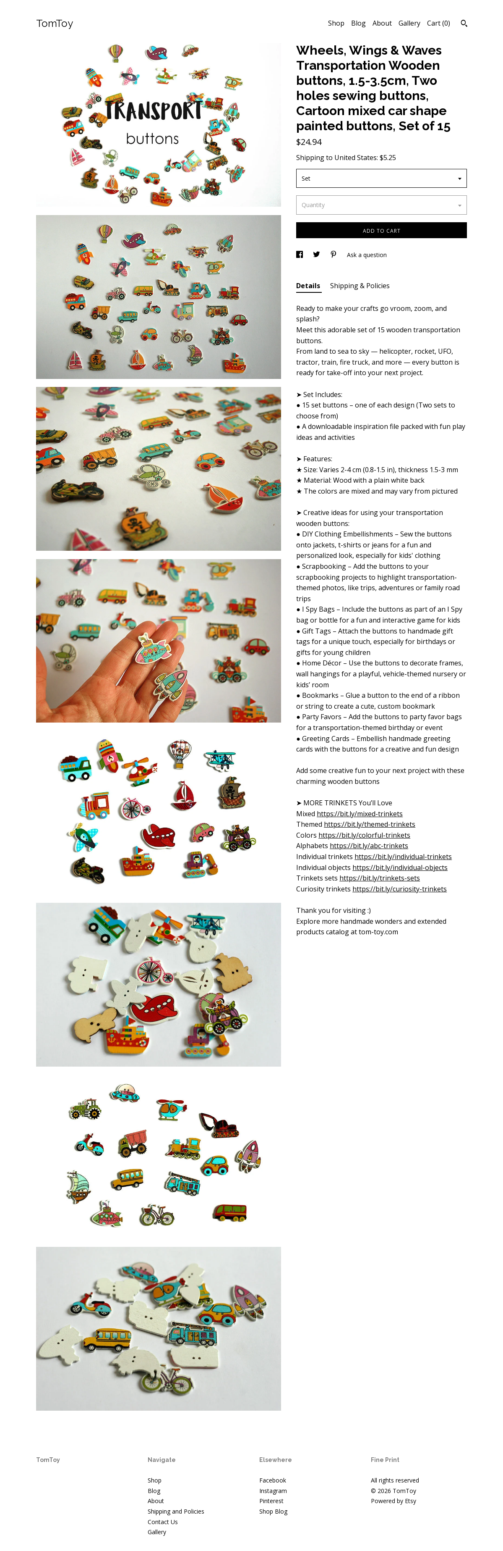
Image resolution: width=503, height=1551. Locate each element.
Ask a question (367, 255)
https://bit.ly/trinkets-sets (379, 878)
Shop (336, 23)
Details (309, 285)
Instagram (273, 1491)
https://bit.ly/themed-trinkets (369, 824)
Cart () (438, 23)
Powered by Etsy (393, 1501)
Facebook (272, 1480)
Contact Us (163, 1522)
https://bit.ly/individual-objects (400, 867)
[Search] (464, 24)
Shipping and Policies (176, 1511)
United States (355, 157)
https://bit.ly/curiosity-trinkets (399, 889)
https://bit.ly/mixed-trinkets (360, 813)
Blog (358, 23)
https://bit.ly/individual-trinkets (403, 856)
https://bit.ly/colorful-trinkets (364, 835)
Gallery (409, 23)
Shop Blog (273, 1511)
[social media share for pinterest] (334, 255)
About (382, 23)
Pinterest (271, 1501)
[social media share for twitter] (317, 255)
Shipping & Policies (360, 285)
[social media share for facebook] (300, 255)
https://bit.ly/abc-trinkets (369, 845)
